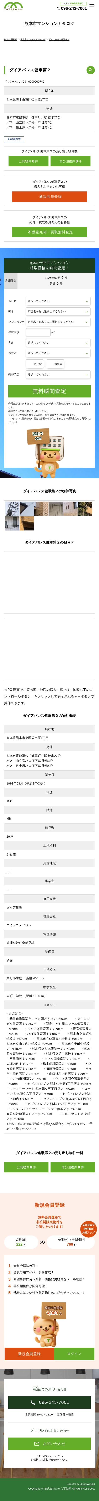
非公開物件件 (70, 161)
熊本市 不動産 (10, 39)
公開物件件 (28, 161)
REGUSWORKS (87, 1484)
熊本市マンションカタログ (32, 39)
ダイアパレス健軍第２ (59, 39)
